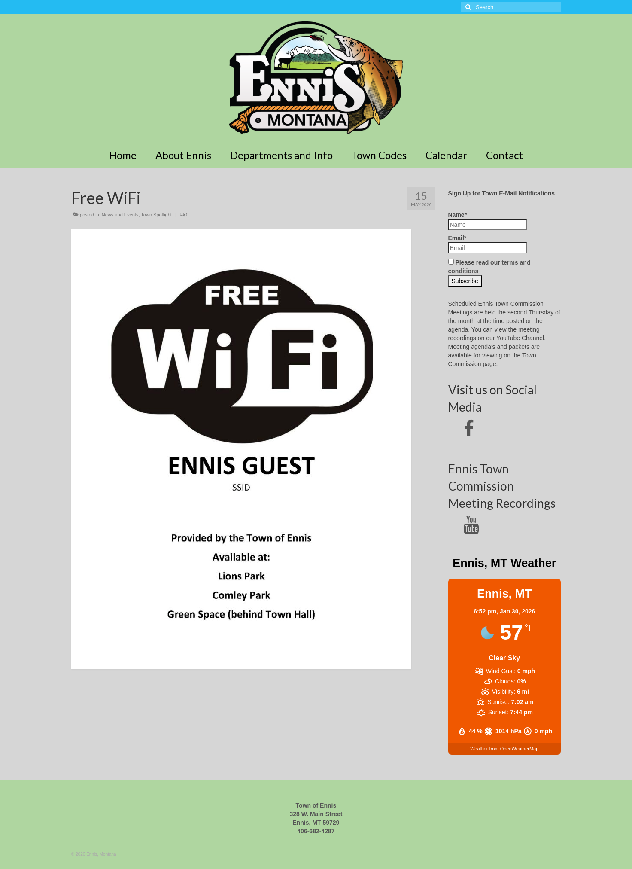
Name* (487, 220)
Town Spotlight (156, 214)
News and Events (120, 214)
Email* (487, 244)
